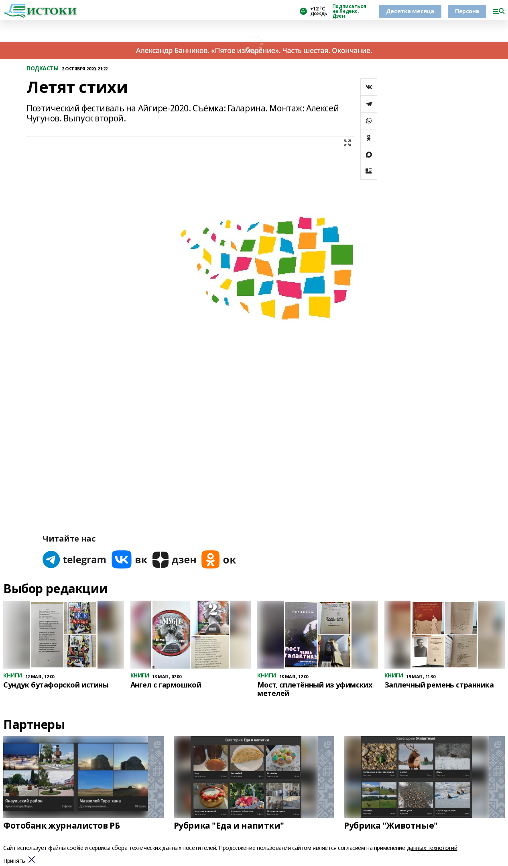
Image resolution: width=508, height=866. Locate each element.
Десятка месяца (410, 11)
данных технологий (432, 848)
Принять (14, 861)
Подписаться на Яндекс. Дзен (349, 11)
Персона (467, 11)
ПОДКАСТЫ (42, 68)
